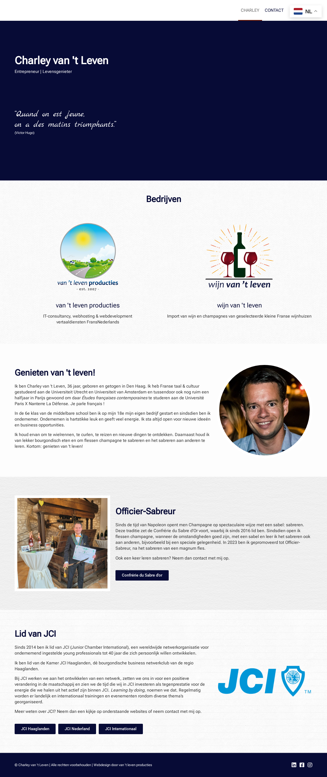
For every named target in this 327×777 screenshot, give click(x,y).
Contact (274, 10)
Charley (250, 10)
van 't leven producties (88, 305)
